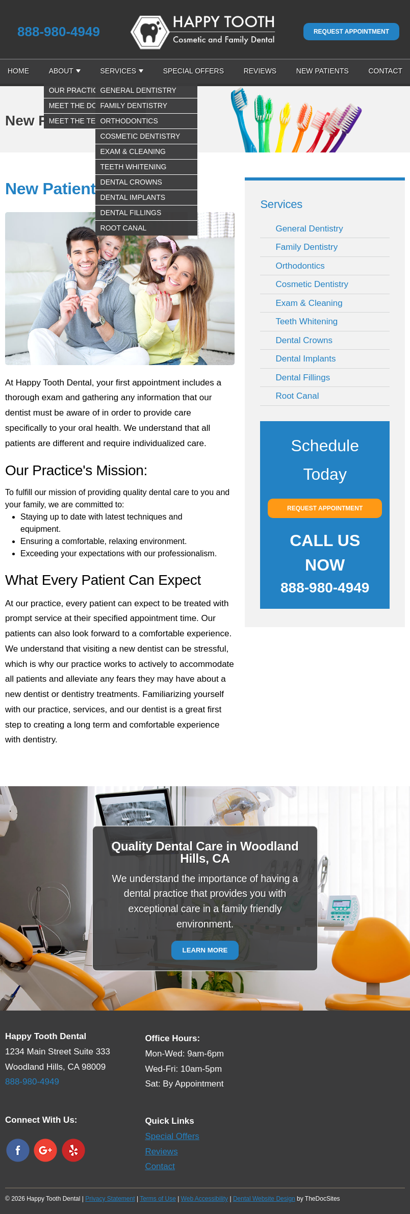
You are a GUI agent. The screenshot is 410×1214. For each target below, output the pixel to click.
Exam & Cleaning (308, 303)
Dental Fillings (302, 377)
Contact (385, 71)
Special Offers (193, 71)
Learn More (205, 950)
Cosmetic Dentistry (311, 284)
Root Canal (297, 396)
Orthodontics (299, 266)
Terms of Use (158, 1198)
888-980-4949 (58, 31)
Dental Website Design (264, 1198)
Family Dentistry (306, 247)
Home (18, 71)
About (61, 71)
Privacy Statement (110, 1198)
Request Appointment (351, 31)
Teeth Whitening (306, 321)
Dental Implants (305, 359)
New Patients (322, 71)
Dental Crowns (303, 340)
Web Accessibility (204, 1198)
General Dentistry (309, 229)
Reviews (260, 71)
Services (118, 71)
